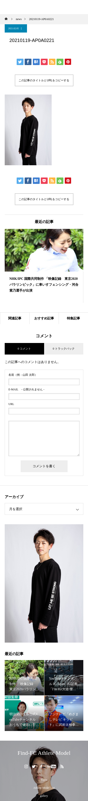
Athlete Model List (44, 787)
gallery (44, 795)
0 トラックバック (64, 348)
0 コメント (24, 348)
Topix (44, 779)
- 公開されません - (26, 389)
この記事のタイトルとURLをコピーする (44, 80)
